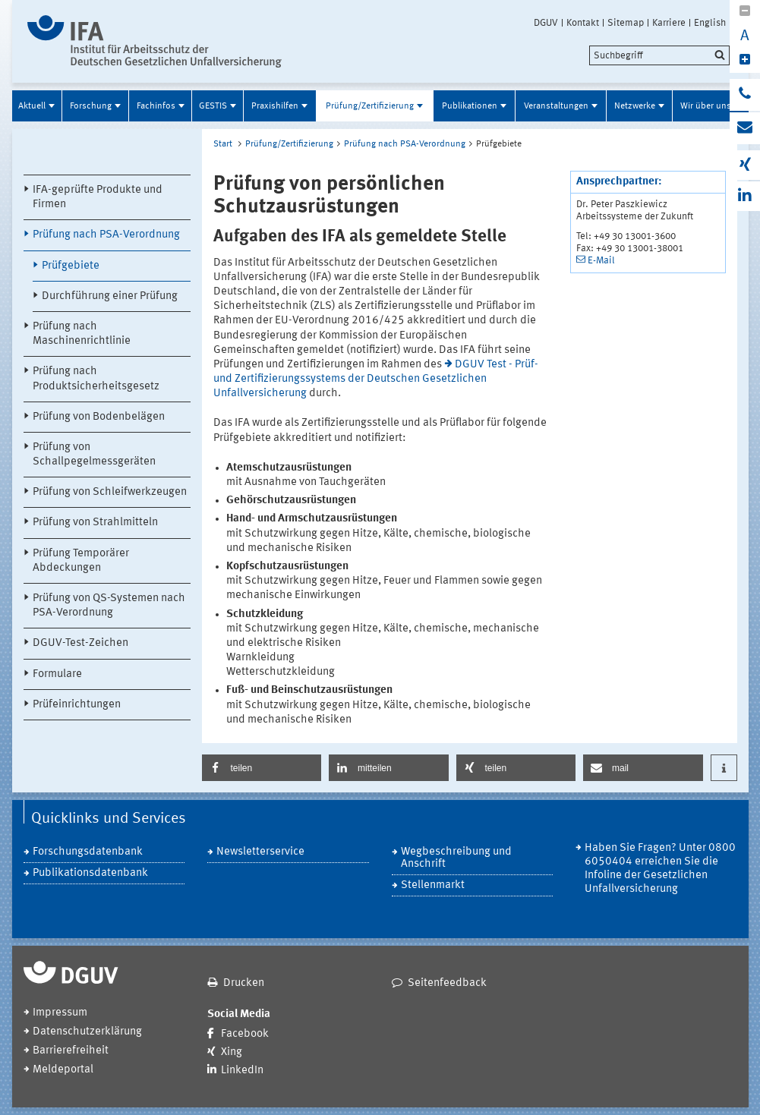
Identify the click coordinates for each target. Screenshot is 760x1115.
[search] (659, 55)
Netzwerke (634, 106)
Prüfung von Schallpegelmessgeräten (94, 455)
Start (222, 144)
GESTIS (213, 106)
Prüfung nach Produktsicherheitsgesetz (96, 379)
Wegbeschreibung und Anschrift (456, 858)
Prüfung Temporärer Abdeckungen (81, 561)
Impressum (60, 1013)
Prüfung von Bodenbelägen (99, 417)
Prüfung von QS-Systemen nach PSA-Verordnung (109, 606)
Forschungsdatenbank (88, 852)
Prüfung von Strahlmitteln (95, 522)
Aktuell (32, 106)
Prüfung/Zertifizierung (370, 106)
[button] (262, 767)
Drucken (243, 983)
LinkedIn (242, 1070)
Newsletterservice (260, 852)
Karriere (669, 23)
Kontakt (582, 23)
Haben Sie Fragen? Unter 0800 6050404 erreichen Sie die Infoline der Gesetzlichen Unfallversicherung (660, 869)
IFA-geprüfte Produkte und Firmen (97, 197)
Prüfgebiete (70, 266)
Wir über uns (705, 106)
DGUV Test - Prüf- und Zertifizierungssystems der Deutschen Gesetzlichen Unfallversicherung (376, 379)
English (710, 23)
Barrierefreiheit (71, 1051)
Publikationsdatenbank (90, 873)
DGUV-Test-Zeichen (80, 643)
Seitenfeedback (447, 983)
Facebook (245, 1034)
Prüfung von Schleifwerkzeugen (110, 492)
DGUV (546, 23)
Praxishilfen (274, 106)
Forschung (91, 106)
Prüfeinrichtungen (77, 704)
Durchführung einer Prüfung (110, 296)
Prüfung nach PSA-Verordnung (106, 235)
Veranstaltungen (556, 106)
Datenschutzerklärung (87, 1032)
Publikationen (469, 106)
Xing (231, 1052)
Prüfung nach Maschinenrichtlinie (82, 334)
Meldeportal (63, 1070)
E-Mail (601, 261)
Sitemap (625, 23)
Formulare (57, 674)
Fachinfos (156, 106)
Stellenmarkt (433, 885)
